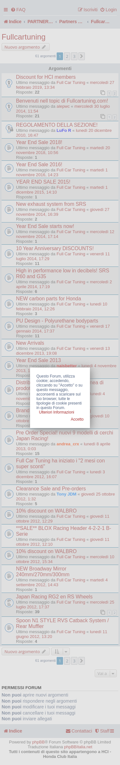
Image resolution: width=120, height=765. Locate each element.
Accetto (77, 419)
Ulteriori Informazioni (56, 412)
